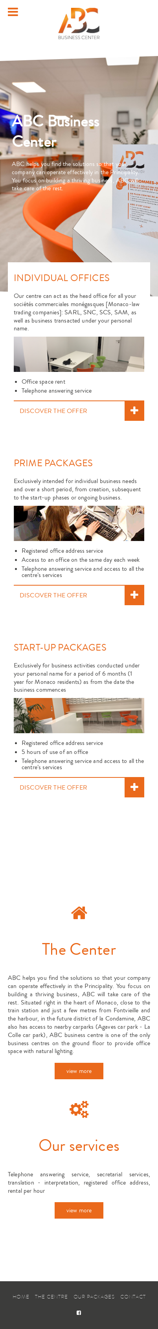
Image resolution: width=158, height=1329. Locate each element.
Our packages (94, 1296)
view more (79, 1071)
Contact (132, 1296)
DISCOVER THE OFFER (53, 411)
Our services (79, 1146)
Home (21, 1296)
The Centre (51, 1296)
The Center (79, 949)
